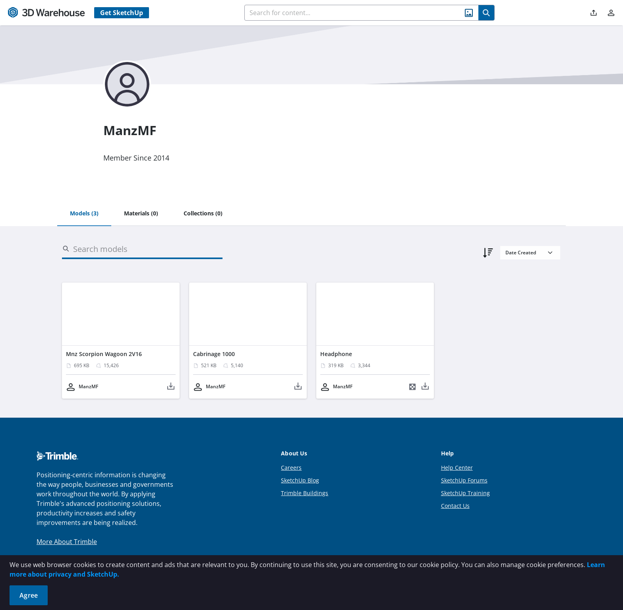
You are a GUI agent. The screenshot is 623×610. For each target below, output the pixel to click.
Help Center (457, 467)
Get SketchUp (121, 12)
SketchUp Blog (300, 480)
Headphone (336, 354)
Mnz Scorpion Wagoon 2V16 (104, 354)
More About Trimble (67, 541)
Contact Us (455, 505)
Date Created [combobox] (520, 252)
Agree (28, 595)
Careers (291, 467)
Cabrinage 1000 (214, 354)
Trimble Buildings (304, 493)
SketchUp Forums (464, 480)
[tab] (84, 213)
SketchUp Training (465, 493)
